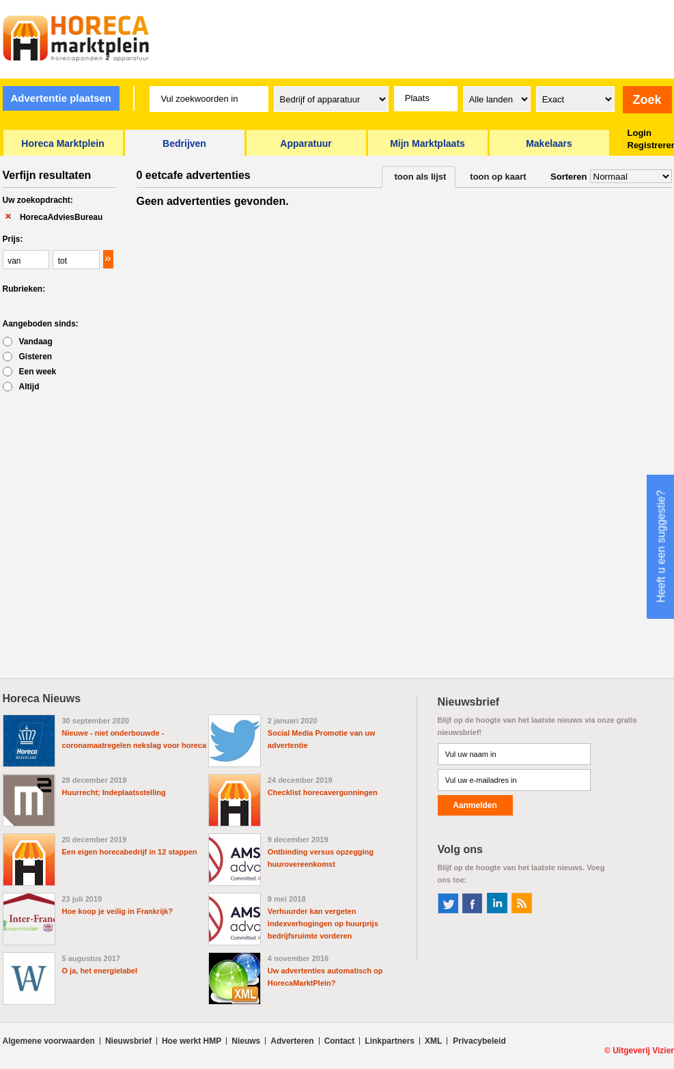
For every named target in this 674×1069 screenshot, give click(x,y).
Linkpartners (390, 1041)
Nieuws (245, 1041)
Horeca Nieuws (42, 698)
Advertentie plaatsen (60, 98)
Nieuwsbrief (128, 1041)
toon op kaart (498, 176)
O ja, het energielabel (100, 971)
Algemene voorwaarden (49, 1041)
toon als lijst (421, 176)
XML (433, 1041)
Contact (339, 1041)
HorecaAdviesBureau (61, 217)
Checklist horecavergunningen (323, 792)
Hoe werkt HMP (191, 1041)
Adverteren (291, 1041)
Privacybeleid (479, 1041)
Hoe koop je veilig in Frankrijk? (117, 911)
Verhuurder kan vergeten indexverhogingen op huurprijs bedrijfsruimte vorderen (323, 923)
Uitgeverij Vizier (643, 1050)
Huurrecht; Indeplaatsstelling (114, 792)
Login (639, 133)
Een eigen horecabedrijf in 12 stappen (129, 852)
